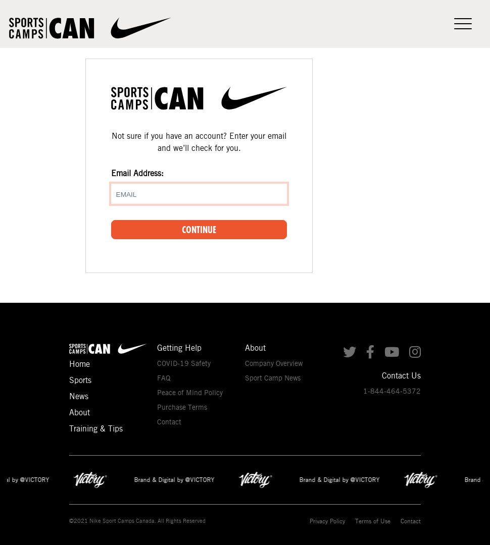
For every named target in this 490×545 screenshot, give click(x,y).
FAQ (163, 378)
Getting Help (179, 348)
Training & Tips (96, 428)
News (78, 396)
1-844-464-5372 (392, 391)
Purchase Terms (182, 407)
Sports (80, 380)
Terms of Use (372, 521)
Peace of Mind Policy (190, 393)
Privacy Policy (327, 521)
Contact (169, 422)
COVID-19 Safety (184, 363)
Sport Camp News (273, 378)
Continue (199, 229)
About (79, 412)
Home (79, 364)
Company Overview (274, 363)
